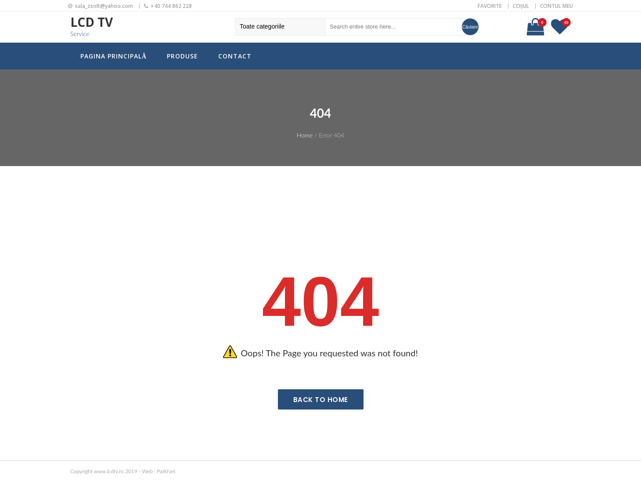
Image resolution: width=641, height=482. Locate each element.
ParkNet (166, 471)
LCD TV (91, 22)
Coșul (521, 6)
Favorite (490, 6)
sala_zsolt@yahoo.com (104, 6)
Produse (182, 56)
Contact (235, 56)
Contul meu (556, 6)
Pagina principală (113, 56)
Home (305, 135)
